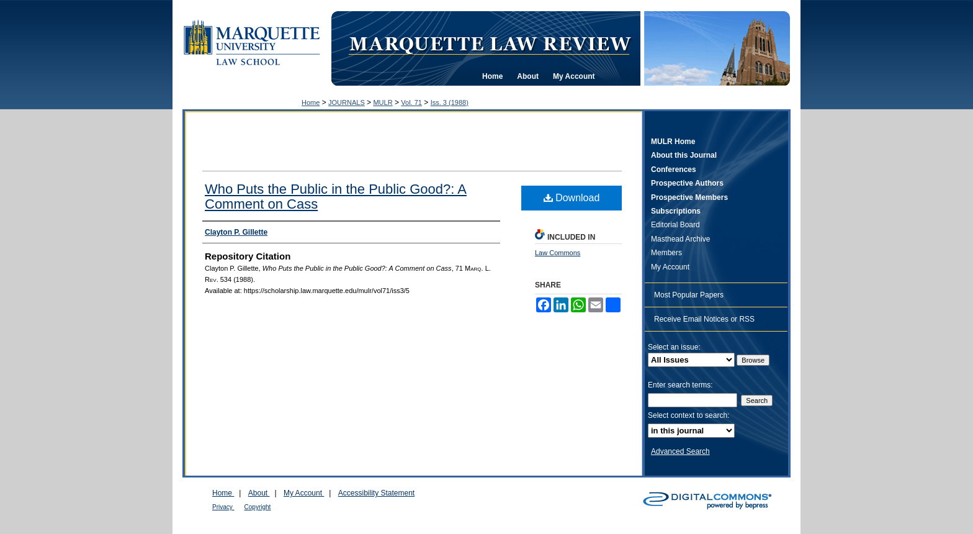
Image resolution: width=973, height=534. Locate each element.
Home (311, 102)
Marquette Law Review (490, 43)
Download (572, 197)
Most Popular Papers (689, 295)
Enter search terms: (680, 385)
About (259, 493)
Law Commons (557, 252)
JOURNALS (346, 102)
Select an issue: (674, 347)
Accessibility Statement (376, 493)
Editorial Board (675, 224)
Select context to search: (688, 415)
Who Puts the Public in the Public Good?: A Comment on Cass (336, 196)
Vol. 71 (411, 102)
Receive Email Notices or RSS (704, 319)
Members (666, 252)
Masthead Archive (680, 239)
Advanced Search (680, 451)
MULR (382, 102)
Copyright (257, 507)
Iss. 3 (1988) (450, 102)
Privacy (223, 507)
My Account (670, 267)
